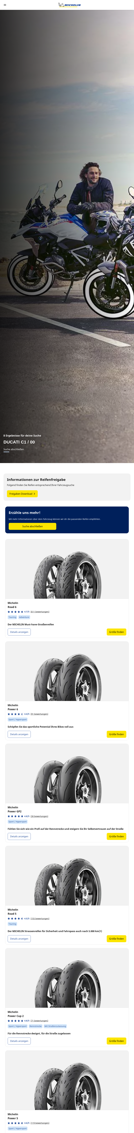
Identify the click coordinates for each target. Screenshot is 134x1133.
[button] (28, 612)
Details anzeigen (19, 632)
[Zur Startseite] (69, 5)
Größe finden (116, 632)
